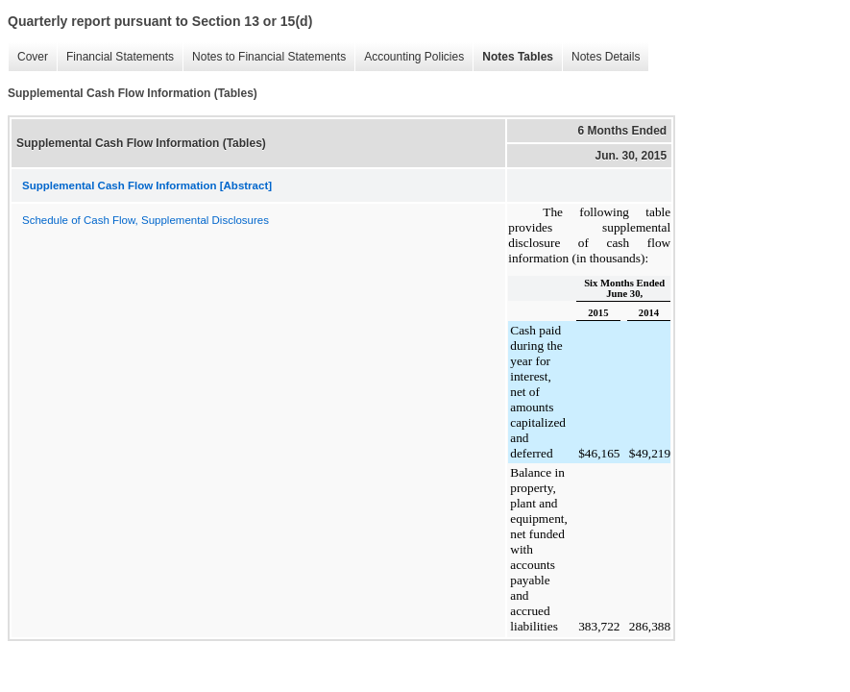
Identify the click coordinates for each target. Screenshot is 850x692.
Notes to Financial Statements (269, 56)
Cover (32, 56)
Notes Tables (517, 56)
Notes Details (605, 56)
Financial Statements (120, 56)
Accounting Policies (414, 56)
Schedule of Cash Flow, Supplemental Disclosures (145, 220)
